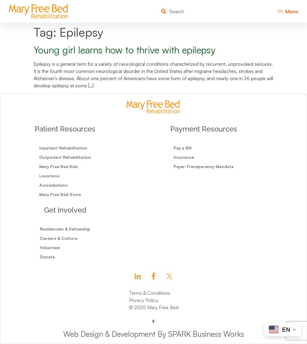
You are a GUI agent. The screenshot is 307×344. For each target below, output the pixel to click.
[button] (288, 11)
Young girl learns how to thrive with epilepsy (124, 50)
